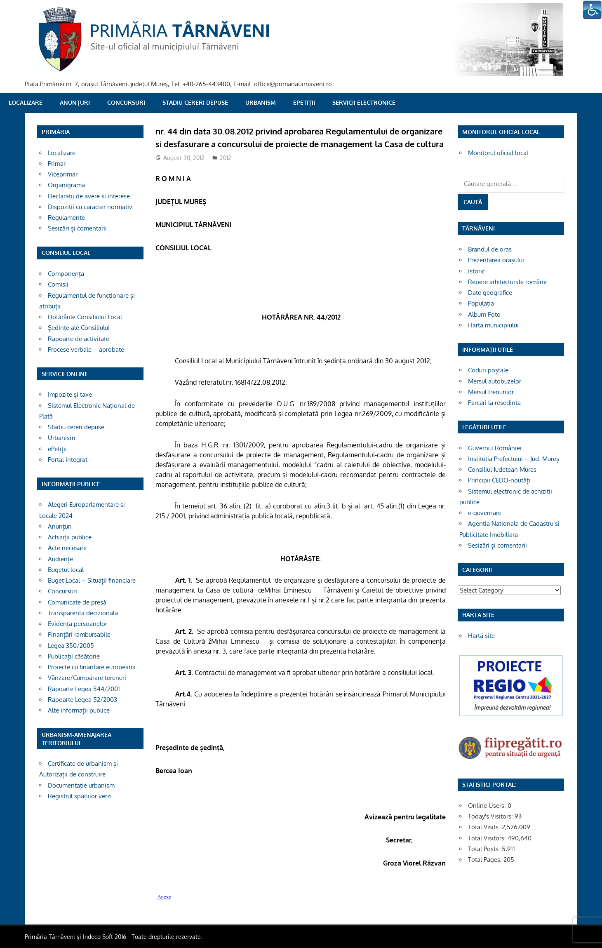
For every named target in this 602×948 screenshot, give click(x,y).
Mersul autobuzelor (494, 381)
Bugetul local (66, 570)
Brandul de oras (490, 249)
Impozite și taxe (70, 394)
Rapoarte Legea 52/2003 (82, 699)
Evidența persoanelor (77, 624)
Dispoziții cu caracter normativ (90, 207)
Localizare (25, 102)
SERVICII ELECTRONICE (363, 102)
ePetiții (304, 102)
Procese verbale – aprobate (86, 349)
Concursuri (126, 102)
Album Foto (484, 314)
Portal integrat (67, 459)
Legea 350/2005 (71, 645)
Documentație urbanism (81, 785)
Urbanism (260, 102)
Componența (66, 274)
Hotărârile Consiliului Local (85, 317)
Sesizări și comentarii (77, 228)
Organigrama (66, 185)
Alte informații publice (79, 710)
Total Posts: (485, 849)
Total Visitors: (488, 838)
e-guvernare (484, 513)
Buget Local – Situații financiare (92, 580)
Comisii (58, 284)
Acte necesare (67, 548)
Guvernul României (495, 448)
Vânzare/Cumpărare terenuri (87, 678)
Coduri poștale (488, 370)
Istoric (476, 271)
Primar (57, 163)
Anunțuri (75, 102)
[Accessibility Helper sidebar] (592, 10)
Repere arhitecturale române (507, 282)
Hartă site (481, 636)
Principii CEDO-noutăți (499, 480)
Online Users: (488, 805)
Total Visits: (485, 827)
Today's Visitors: (491, 816)
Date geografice (490, 292)
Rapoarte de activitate (78, 339)
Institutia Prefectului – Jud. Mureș (513, 459)
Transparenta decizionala (83, 613)
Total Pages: (485, 859)
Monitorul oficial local (498, 153)
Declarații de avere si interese (89, 196)
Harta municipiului (493, 325)
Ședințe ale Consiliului (79, 328)
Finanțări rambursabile (79, 634)
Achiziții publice (70, 537)
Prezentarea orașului (496, 260)
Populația (481, 303)
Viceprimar (63, 174)
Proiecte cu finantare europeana (92, 667)
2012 (225, 157)
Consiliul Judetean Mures (502, 469)
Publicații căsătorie (74, 656)
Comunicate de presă (77, 602)
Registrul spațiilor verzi (80, 796)
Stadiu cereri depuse (195, 102)
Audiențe (60, 559)
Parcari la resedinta (494, 403)
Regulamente (66, 217)
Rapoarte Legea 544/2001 (84, 689)
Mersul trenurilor (491, 392)
